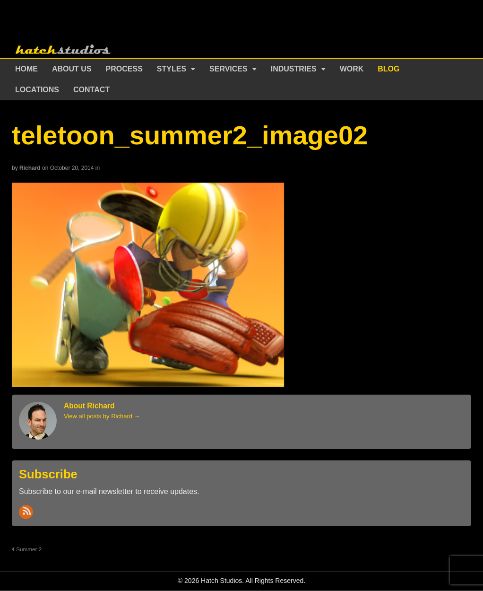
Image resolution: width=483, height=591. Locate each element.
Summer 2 (27, 549)
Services (228, 69)
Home (26, 69)
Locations (37, 90)
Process (124, 69)
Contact (91, 90)
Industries (294, 69)
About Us (72, 69)
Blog (388, 69)
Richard (30, 168)
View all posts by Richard (102, 416)
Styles (171, 69)
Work (352, 69)
